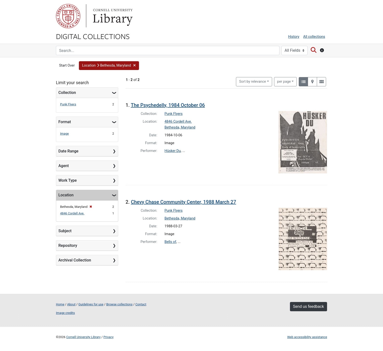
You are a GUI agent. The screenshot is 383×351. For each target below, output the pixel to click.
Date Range (68, 151)
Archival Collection (74, 260)
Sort (252, 82)
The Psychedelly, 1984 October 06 (168, 105)
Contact (140, 304)
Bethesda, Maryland (180, 127)
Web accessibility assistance (307, 337)
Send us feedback (308, 306)
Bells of (170, 242)
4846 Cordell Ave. (72, 213)
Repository (67, 245)
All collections (314, 37)
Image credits (65, 313)
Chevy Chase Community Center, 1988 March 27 (183, 202)
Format (64, 122)
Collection (67, 92)
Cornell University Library (83, 337)
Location (66, 195)
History (293, 37)
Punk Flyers (68, 104)
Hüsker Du (173, 151)
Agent (63, 165)
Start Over (67, 65)
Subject (65, 231)
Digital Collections (93, 36)
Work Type (67, 180)
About (71, 304)
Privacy (108, 337)
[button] (109, 65)
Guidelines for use (90, 304)
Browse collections (119, 304)
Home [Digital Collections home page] (60, 304)
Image (64, 133)
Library (112, 16)
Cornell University (68, 16)
